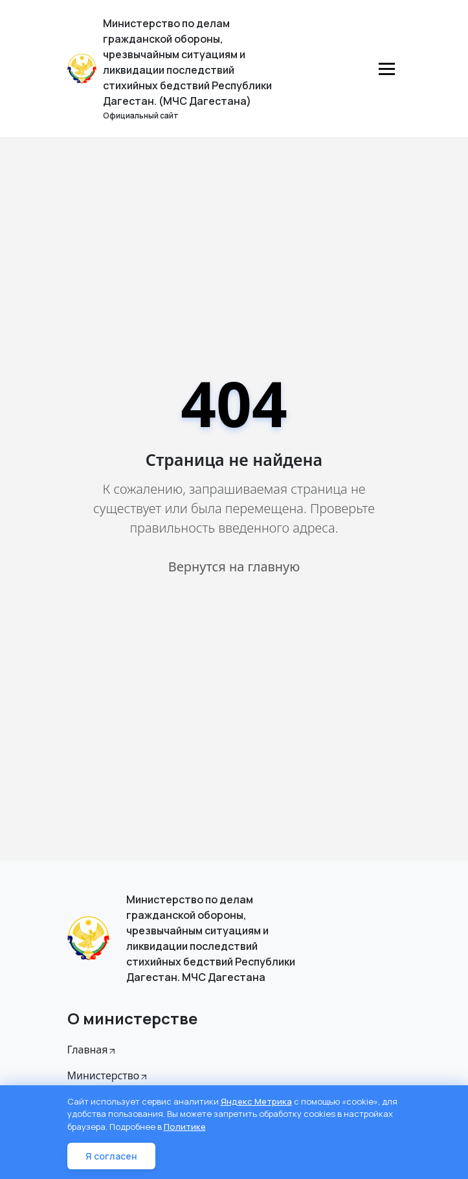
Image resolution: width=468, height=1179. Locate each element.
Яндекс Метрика (256, 1101)
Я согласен (111, 1156)
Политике (185, 1126)
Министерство (108, 1075)
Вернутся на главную (234, 566)
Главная (92, 1049)
